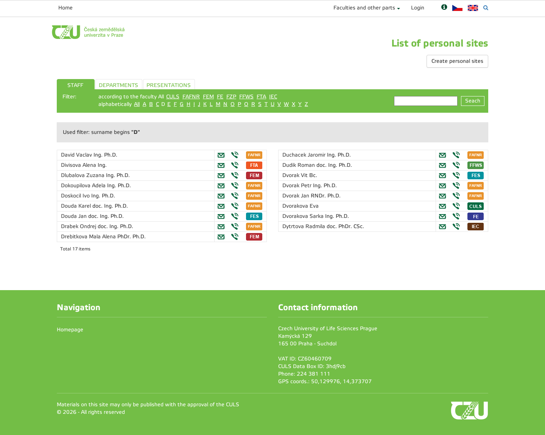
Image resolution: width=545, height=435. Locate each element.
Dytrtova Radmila (304, 226)
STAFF (75, 85)
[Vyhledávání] (485, 8)
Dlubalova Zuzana (83, 175)
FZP (231, 96)
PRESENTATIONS (168, 85)
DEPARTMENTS (118, 85)
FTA (261, 96)
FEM (208, 96)
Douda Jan (74, 216)
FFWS (246, 96)
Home (65, 8)
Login (417, 8)
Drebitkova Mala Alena (89, 236)
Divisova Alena (79, 165)
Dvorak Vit (295, 175)
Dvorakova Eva (300, 206)
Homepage (70, 329)
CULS (172, 96)
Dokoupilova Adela (84, 185)
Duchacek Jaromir (304, 155)
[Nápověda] (444, 8)
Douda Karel (76, 206)
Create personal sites (457, 61)
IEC (273, 96)
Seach (472, 101)
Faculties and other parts (364, 8)
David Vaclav (77, 155)
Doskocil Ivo (76, 196)
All (137, 104)
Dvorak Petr (297, 185)
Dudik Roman (299, 165)
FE (220, 96)
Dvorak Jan (296, 196)
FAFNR (191, 96)
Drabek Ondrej (79, 226)
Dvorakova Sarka (303, 216)
